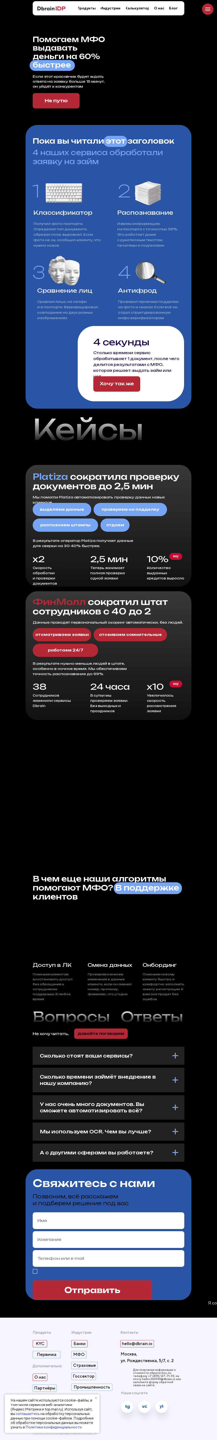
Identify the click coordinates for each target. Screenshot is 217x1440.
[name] (108, 1220)
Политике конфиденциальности (54, 1427)
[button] (116, 384)
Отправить (92, 1290)
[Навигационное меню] (207, 9)
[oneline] (108, 1239)
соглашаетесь (28, 1413)
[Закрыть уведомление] (96, 1398)
